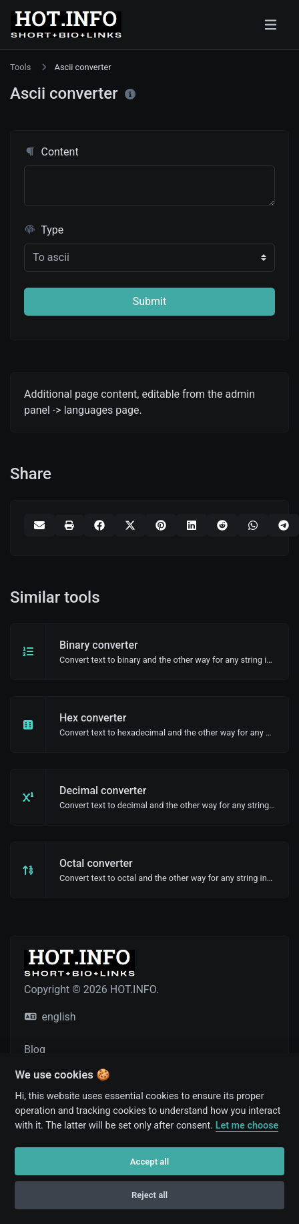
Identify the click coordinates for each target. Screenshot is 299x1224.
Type (43, 230)
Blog (34, 1049)
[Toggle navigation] (270, 24)
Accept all (149, 1162)
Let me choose (247, 1125)
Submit (149, 301)
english (50, 1016)
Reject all (149, 1195)
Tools (20, 67)
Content (51, 151)
